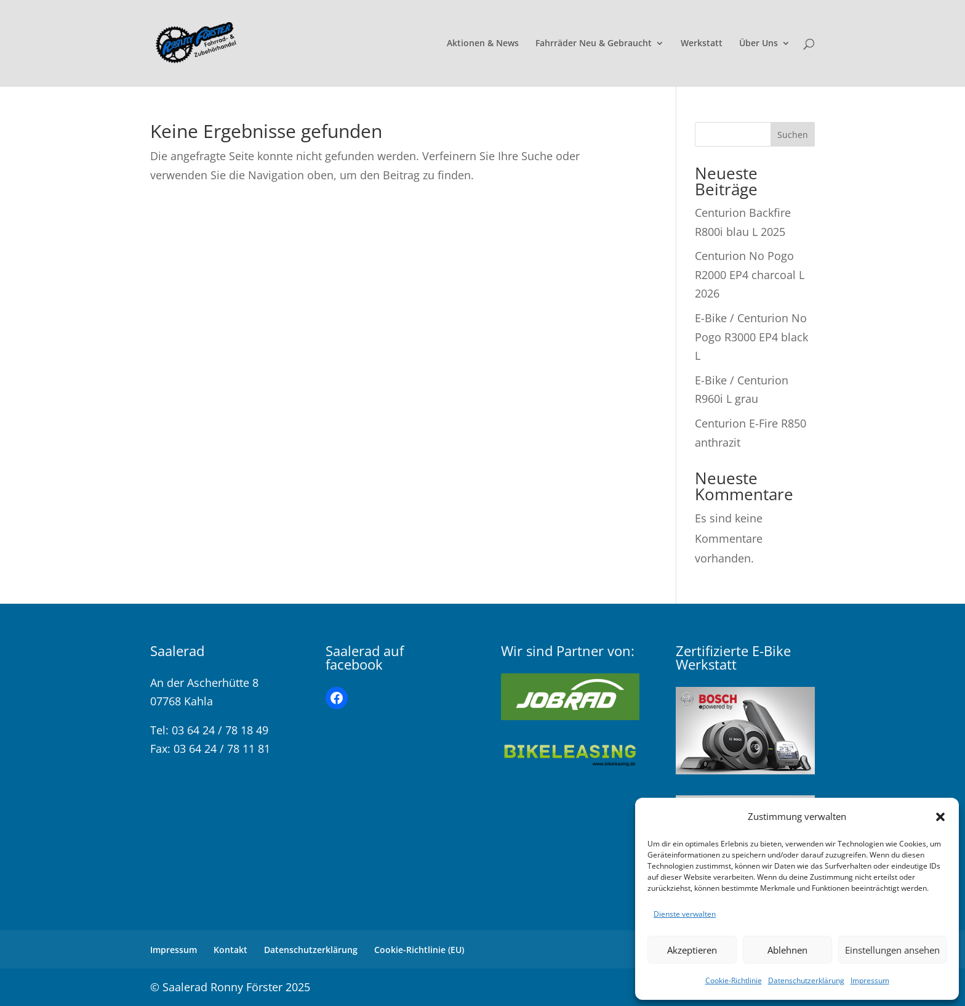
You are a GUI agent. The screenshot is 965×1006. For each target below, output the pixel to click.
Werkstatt (702, 44)
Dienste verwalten (685, 914)
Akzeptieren (692, 950)
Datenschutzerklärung (806, 980)
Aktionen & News (483, 44)
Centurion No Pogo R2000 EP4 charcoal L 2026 (749, 274)
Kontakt (230, 949)
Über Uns (758, 44)
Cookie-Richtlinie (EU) (419, 949)
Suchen (792, 134)
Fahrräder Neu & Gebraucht (593, 44)
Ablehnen (787, 950)
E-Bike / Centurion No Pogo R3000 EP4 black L (751, 336)
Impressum (870, 980)
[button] (940, 817)
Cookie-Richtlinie (733, 980)
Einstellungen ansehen (892, 950)
